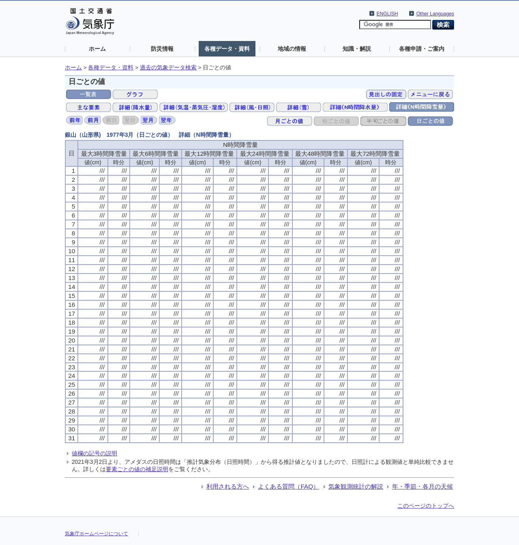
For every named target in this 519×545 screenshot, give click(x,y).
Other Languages (435, 14)
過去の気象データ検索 (168, 68)
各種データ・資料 (227, 48)
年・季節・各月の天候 (422, 486)
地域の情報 (292, 48)
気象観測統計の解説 (355, 486)
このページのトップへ (425, 505)
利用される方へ (227, 486)
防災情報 (162, 48)
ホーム (97, 48)
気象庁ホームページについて (96, 533)
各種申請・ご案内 (421, 48)
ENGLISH (387, 14)
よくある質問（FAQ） (288, 486)
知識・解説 (357, 48)
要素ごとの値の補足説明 (137, 469)
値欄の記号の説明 (94, 453)
